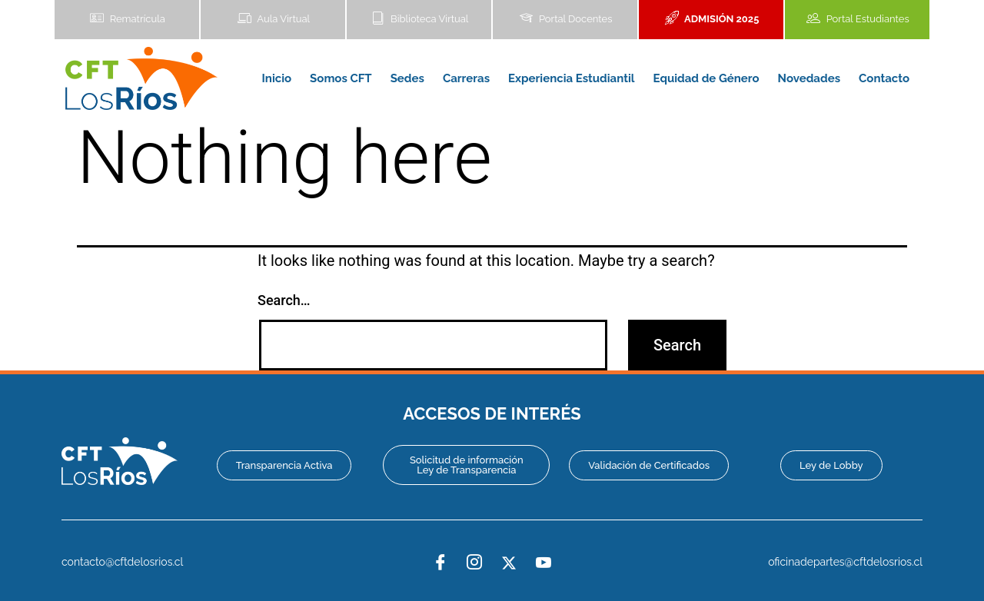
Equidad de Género (706, 78)
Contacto (884, 78)
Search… (284, 300)
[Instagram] (474, 562)
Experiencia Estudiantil (571, 78)
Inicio (277, 78)
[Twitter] (508, 562)
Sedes (407, 78)
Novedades (809, 78)
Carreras (466, 78)
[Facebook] (440, 562)
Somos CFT (341, 78)
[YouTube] (543, 562)
